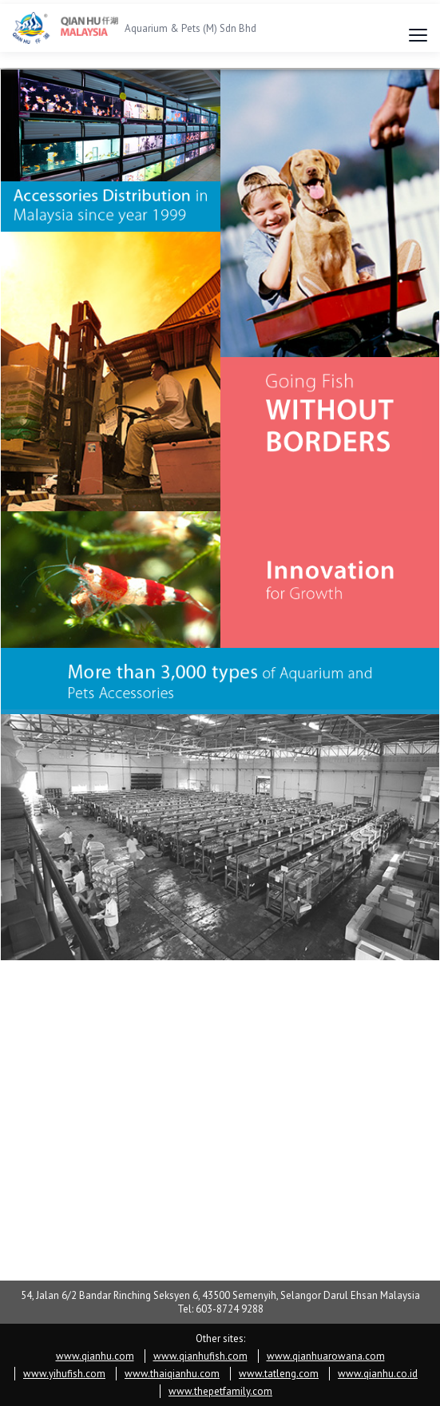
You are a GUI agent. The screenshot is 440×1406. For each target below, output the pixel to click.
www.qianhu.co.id (378, 1373)
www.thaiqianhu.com (172, 1373)
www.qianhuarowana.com (326, 1356)
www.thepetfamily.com (220, 1391)
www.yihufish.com (64, 1373)
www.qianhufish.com (200, 1356)
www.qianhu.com (95, 1356)
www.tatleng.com (279, 1373)
